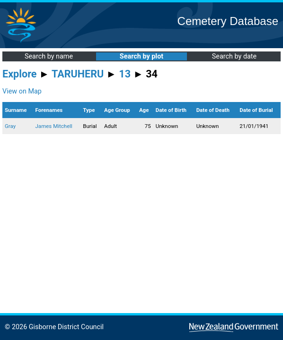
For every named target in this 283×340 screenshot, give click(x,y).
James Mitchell (53, 126)
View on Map (22, 91)
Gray (10, 126)
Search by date (234, 56)
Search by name (49, 56)
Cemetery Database (227, 21)
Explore (19, 74)
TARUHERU (78, 74)
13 (125, 74)
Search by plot (141, 56)
